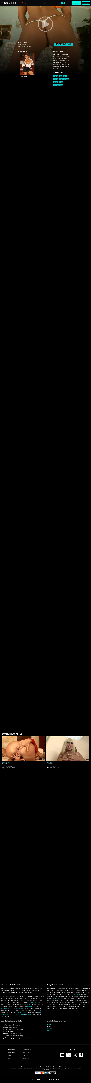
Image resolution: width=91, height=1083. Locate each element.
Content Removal (45, 1069)
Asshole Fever (9, 766)
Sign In (86, 3)
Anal (61, 76)
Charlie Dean (9, 1014)
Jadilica (22, 1014)
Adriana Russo (50, 763)
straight (61, 82)
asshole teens (27, 1004)
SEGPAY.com (62, 1068)
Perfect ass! (6, 762)
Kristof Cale (29, 1014)
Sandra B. (24, 76)
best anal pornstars (20, 1012)
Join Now (76, 3)
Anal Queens (4, 1008)
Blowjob (56, 79)
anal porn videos (31, 1006)
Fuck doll (49, 762)
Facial (65, 76)
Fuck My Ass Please (16, 1008)
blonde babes (34, 1002)
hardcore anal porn (58, 998)
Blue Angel (16, 1014)
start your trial (63, 44)
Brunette (56, 76)
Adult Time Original (58, 85)
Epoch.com (16, 1068)
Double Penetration (64, 79)
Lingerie (55, 82)
